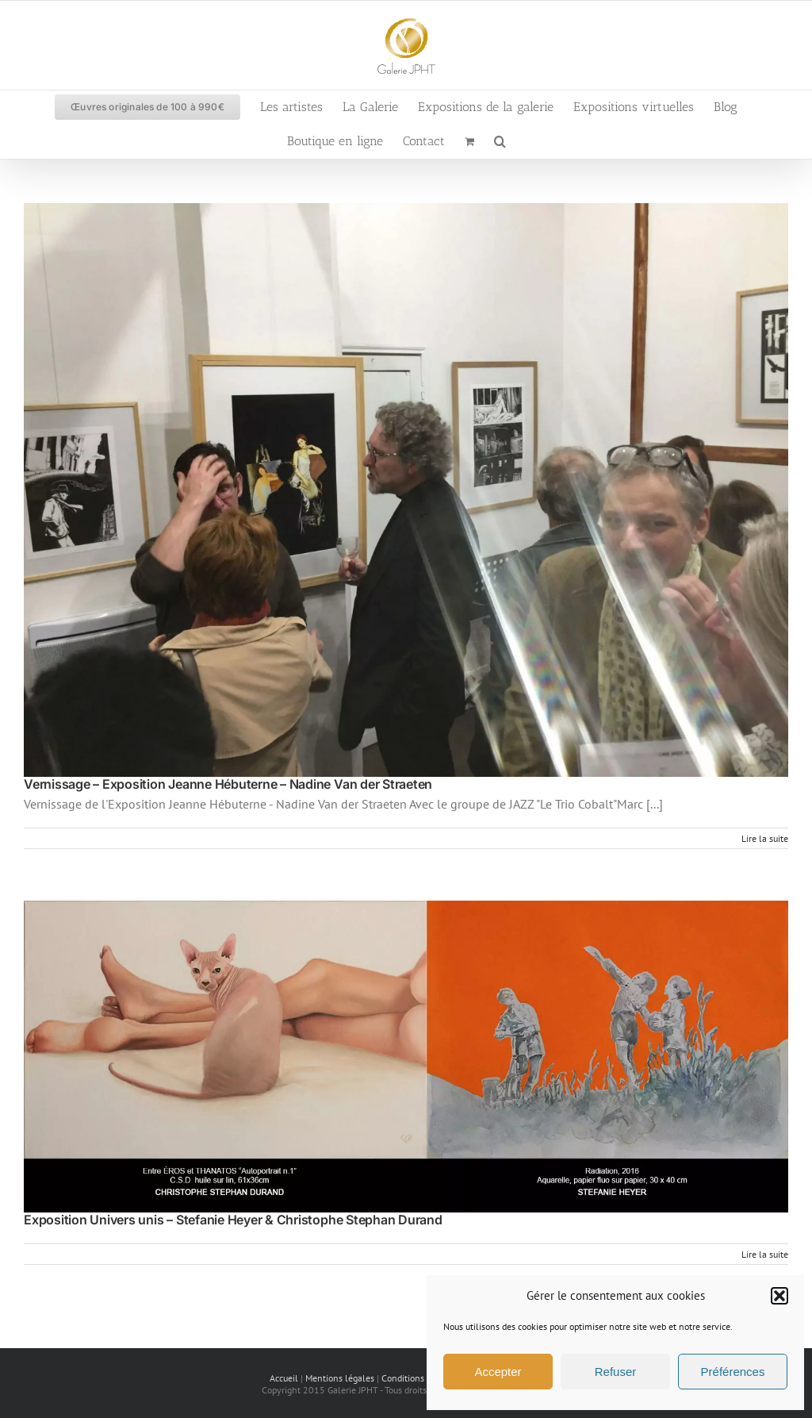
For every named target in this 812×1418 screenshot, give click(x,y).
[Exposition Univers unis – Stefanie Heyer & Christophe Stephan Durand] (406, 1056)
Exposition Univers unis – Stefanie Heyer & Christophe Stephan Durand (233, 1220)
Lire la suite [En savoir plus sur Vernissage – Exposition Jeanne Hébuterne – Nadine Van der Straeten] (764, 838)
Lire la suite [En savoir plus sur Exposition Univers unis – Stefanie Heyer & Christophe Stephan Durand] (764, 1254)
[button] (779, 1296)
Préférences (733, 1371)
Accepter (497, 1371)
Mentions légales (339, 1378)
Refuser (616, 1371)
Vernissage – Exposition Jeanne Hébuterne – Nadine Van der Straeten (228, 784)
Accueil (284, 1378)
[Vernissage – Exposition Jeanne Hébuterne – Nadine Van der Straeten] (406, 490)
